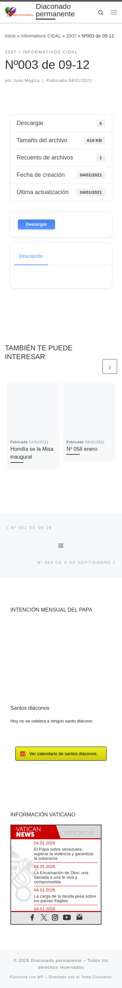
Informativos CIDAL (41, 35)
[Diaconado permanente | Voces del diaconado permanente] (19, 12)
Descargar (36, 224)
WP (40, 977)
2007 (71, 35)
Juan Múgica (26, 80)
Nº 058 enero (81, 449)
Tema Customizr (96, 977)
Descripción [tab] (31, 256)
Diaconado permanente (56, 960)
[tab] (33, 831)
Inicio (10, 35)
